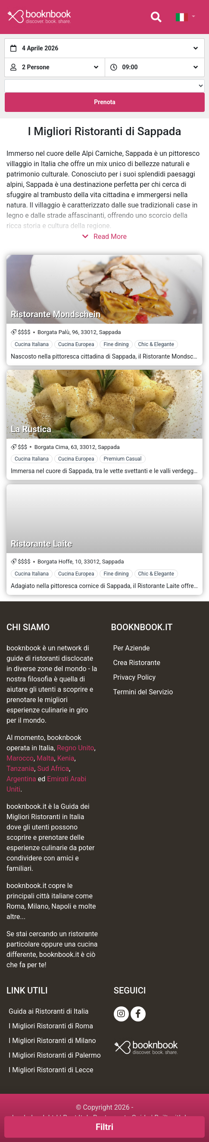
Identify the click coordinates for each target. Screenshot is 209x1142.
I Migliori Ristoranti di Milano (52, 1041)
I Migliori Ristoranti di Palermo (55, 1055)
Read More (104, 236)
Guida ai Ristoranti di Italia (48, 1011)
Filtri (104, 1127)
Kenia (66, 758)
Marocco (20, 758)
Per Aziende (131, 648)
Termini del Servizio (143, 692)
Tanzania (20, 768)
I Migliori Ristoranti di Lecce (51, 1070)
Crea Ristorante (136, 663)
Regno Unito (75, 748)
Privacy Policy (134, 677)
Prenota (104, 102)
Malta (45, 758)
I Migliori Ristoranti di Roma (51, 1026)
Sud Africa (53, 768)
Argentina (21, 779)
